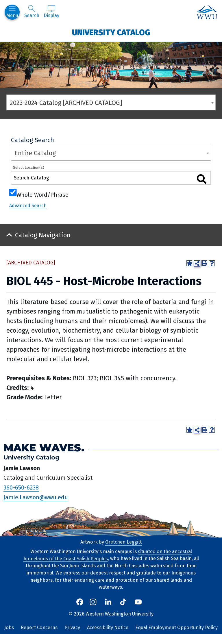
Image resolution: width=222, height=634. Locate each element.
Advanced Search (28, 205)
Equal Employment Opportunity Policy (176, 627)
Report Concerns (39, 627)
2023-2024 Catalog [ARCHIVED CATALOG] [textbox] (66, 103)
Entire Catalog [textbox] (35, 153)
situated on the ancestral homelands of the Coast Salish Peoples (107, 555)
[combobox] (111, 102)
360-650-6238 (21, 487)
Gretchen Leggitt (123, 542)
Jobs (9, 627)
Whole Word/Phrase (42, 194)
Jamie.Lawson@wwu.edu (35, 497)
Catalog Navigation (43, 235)
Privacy (72, 627)
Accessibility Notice (107, 627)
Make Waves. (43, 448)
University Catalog (111, 32)
